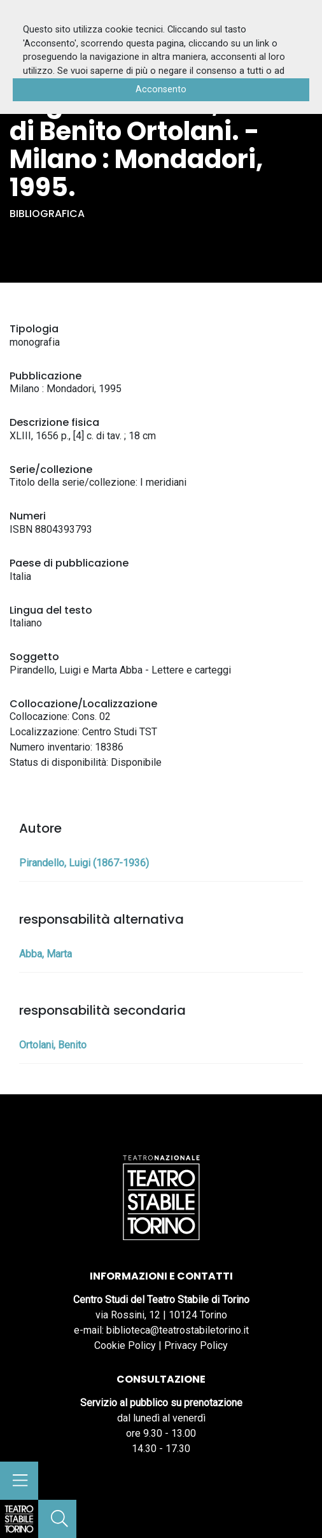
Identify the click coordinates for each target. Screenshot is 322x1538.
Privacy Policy (196, 1345)
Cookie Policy (125, 1345)
